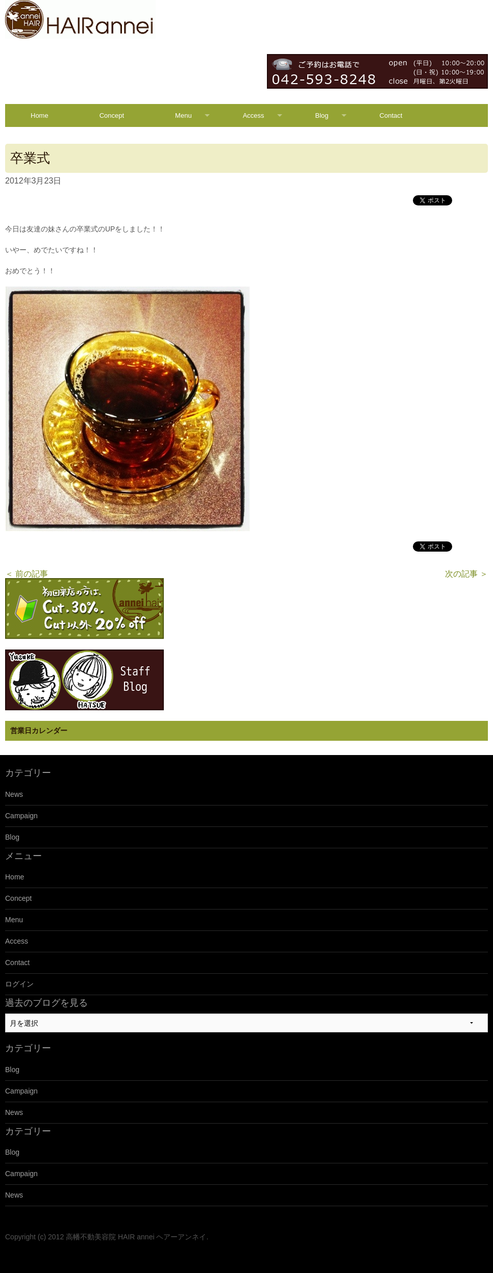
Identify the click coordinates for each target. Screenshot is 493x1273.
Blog (322, 115)
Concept (112, 115)
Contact (391, 115)
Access (253, 115)
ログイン (19, 984)
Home (39, 115)
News (14, 794)
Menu (183, 115)
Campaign (21, 816)
